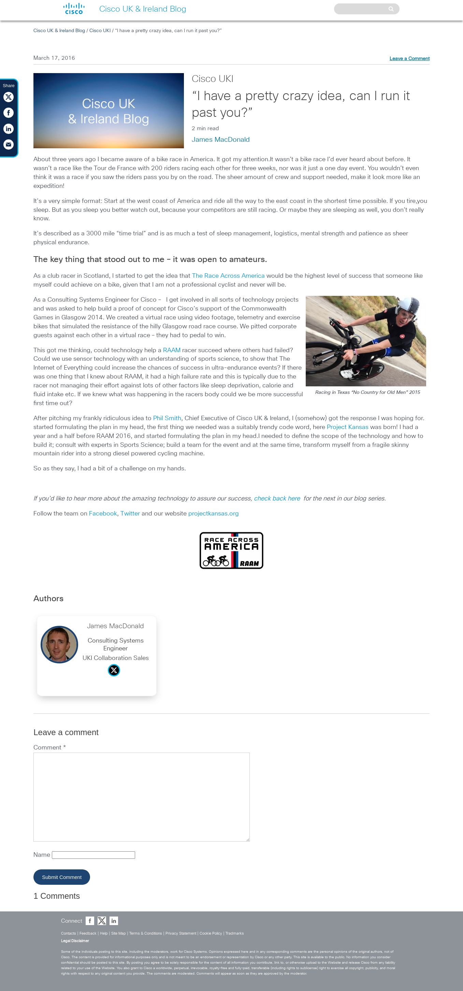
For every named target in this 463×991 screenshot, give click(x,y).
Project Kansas (347, 427)
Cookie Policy (211, 933)
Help (104, 933)
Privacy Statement (180, 933)
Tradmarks (235, 933)
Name (42, 855)
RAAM (171, 350)
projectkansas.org (213, 514)
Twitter (131, 514)
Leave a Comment (410, 58)
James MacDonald (221, 139)
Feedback (88, 933)
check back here (278, 499)
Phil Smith (167, 418)
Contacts (68, 933)
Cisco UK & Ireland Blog (59, 30)
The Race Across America (228, 276)
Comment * (49, 748)
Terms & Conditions (145, 933)
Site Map (118, 933)
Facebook (103, 514)
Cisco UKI (100, 30)
